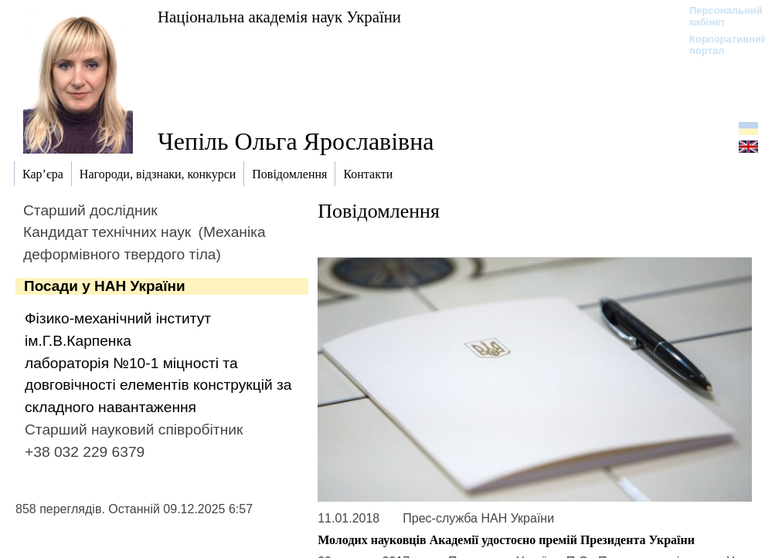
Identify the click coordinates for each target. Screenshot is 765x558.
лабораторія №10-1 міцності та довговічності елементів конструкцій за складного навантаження (158, 385)
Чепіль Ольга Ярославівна (296, 141)
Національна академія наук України (279, 16)
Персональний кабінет (718, 16)
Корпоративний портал (718, 44)
